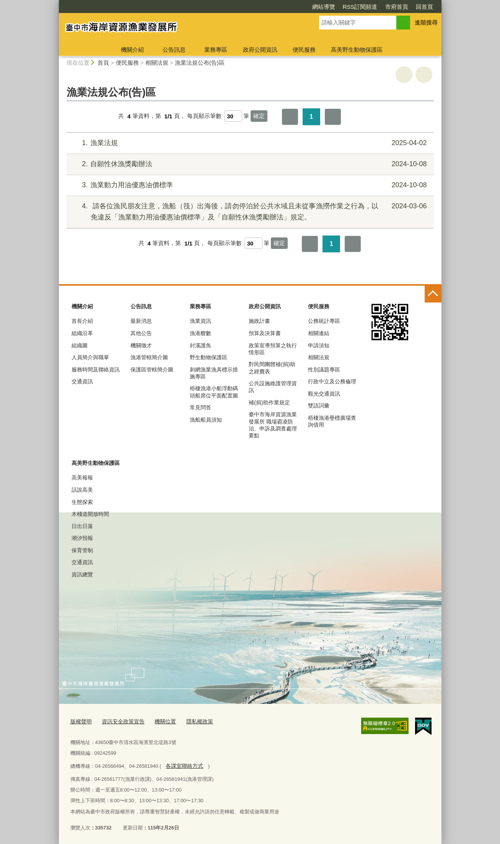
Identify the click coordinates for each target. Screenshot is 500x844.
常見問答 (200, 407)
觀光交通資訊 (324, 394)
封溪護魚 (200, 345)
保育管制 (82, 550)
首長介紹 (82, 321)
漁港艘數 (200, 333)
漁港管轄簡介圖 (149, 357)
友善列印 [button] (404, 74)
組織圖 (80, 345)
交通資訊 (82, 381)
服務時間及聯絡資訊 (96, 369)
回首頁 (424, 6)
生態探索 (82, 502)
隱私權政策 (192, 721)
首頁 (103, 62)
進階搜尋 (426, 22)
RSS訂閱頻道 (360, 6)
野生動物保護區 (208, 357)
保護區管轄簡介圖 (151, 369)
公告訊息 (174, 49)
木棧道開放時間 (90, 514)
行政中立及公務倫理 (332, 381)
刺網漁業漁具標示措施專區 (214, 372)
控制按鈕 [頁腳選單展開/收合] (433, 294)
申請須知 (318, 345)
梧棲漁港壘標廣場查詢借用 (332, 421)
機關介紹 (132, 49)
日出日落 (82, 526)
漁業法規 (249, 143)
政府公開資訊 (260, 49)
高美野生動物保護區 (357, 49)
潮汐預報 (82, 538)
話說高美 (82, 490)
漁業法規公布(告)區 (200, 62)
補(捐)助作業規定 (269, 402)
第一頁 (290, 117)
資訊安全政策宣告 (120, 721)
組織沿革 (82, 333)
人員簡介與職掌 (90, 357)
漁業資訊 (200, 321)
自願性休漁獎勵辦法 (249, 164)
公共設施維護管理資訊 (273, 386)
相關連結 (318, 333)
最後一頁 (333, 117)
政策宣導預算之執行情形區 (273, 348)
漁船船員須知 (206, 420)
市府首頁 (396, 6)
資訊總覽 (82, 574)
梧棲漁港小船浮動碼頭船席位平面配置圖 (214, 391)
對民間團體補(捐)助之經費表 (272, 367)
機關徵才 (141, 345)
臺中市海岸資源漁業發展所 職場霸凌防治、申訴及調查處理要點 (273, 424)
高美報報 (82, 477)
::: (55, 3)
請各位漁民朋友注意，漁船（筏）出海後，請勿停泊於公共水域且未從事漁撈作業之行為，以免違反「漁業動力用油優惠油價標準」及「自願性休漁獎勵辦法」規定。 (249, 211)
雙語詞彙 (318, 405)
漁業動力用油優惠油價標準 (249, 185)
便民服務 (304, 49)
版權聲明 (80, 721)
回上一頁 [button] (423, 74)
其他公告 (141, 333)
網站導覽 (323, 6)
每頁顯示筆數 (204, 116)
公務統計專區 (324, 321)
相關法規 (156, 62)
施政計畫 (259, 321)
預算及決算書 (265, 333)
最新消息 (141, 321)
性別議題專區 (324, 369)
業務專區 (215, 49)
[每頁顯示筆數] (233, 116)
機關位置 (160, 721)
